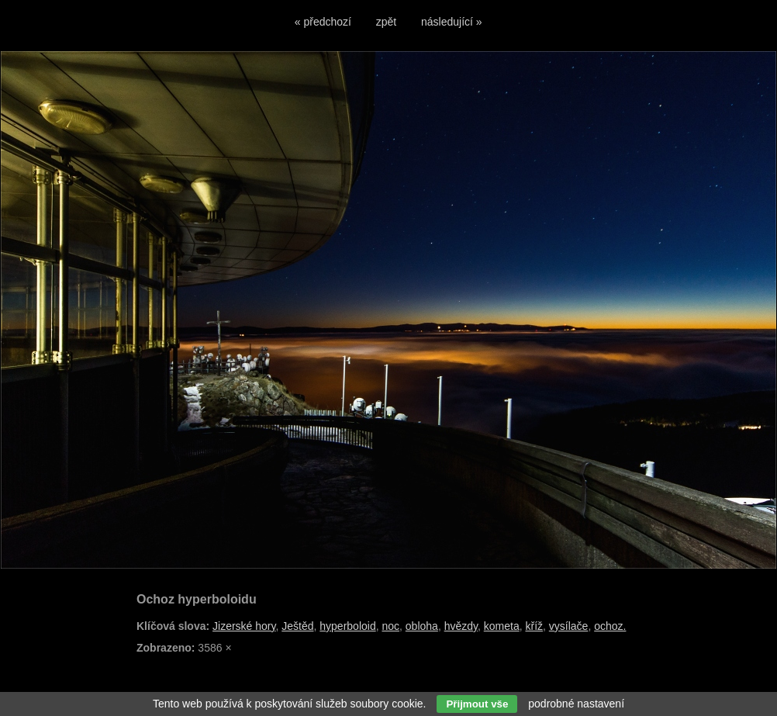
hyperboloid (347, 626)
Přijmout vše (477, 704)
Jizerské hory (243, 626)
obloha (422, 626)
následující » (451, 22)
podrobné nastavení (576, 703)
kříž (534, 626)
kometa (502, 626)
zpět (386, 22)
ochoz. (610, 626)
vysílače (569, 626)
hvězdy (461, 626)
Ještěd (297, 626)
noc (390, 626)
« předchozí (323, 22)
